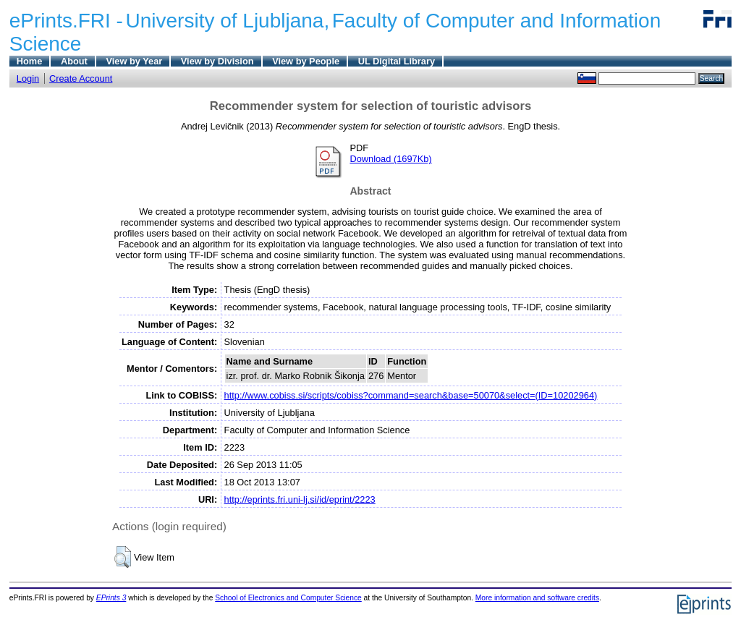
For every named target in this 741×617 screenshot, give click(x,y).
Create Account (81, 78)
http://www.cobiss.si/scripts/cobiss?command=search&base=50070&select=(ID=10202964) (411, 395)
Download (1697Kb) (390, 158)
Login (28, 78)
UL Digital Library (396, 61)
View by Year (134, 61)
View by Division (217, 61)
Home (30, 61)
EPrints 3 (111, 598)
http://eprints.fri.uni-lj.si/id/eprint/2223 (300, 499)
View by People (305, 61)
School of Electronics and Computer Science (288, 598)
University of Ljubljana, (228, 20)
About (74, 61)
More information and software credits (537, 598)
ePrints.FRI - (66, 20)
